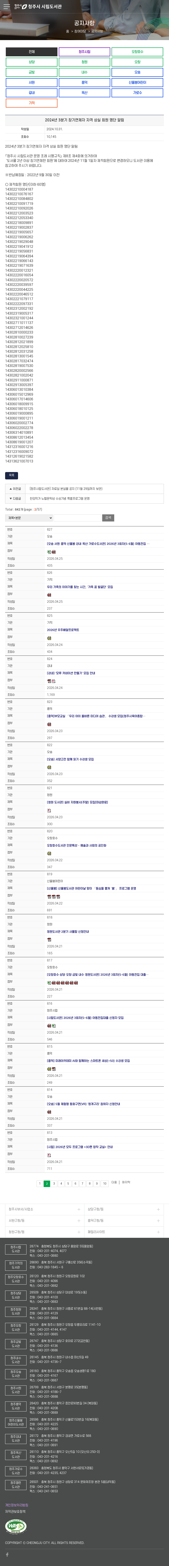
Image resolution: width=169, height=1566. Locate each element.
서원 (32, 82)
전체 (32, 52)
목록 (11, 475)
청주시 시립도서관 (91, 6)
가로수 (137, 93)
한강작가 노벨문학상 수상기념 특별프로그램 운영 (60, 498)
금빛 (32, 72)
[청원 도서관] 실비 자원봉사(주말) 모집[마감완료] (77, 802)
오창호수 (137, 52)
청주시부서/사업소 (21, 1209)
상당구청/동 (96, 1209)
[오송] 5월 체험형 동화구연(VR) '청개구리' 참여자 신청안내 (83, 1104)
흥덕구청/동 (96, 1221)
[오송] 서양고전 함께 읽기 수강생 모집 (70, 759)
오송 (137, 72)
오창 (137, 62)
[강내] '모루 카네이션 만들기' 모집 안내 (71, 673)
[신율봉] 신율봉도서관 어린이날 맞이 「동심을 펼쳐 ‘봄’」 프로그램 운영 (91, 888)
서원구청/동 (16, 1221)
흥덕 (84, 82)
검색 (108, 518)
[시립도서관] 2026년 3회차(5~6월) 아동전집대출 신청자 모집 (85, 1018)
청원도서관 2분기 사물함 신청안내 (68, 932)
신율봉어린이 (137, 82)
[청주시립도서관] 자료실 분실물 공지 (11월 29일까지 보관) (66, 489)
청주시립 (84, 52)
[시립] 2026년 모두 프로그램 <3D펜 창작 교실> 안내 (80, 1147)
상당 (32, 62)
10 (104, 1183)
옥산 (84, 93)
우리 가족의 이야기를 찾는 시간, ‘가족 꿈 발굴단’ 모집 (80, 587)
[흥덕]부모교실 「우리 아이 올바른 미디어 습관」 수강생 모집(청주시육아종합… (96, 716)
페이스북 (7, 1554)
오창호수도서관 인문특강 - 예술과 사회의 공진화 (76, 845)
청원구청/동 (16, 1232)
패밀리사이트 (96, 1232)
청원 (84, 62)
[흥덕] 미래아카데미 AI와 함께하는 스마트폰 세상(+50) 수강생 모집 (88, 1061)
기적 (32, 103)
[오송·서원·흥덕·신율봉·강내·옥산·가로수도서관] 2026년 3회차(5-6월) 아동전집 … (98, 544)
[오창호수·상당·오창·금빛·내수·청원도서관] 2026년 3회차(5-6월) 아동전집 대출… (98, 975)
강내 (32, 93)
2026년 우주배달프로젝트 (63, 630)
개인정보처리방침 (16, 1505)
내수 (84, 72)
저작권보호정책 (15, 1512)
